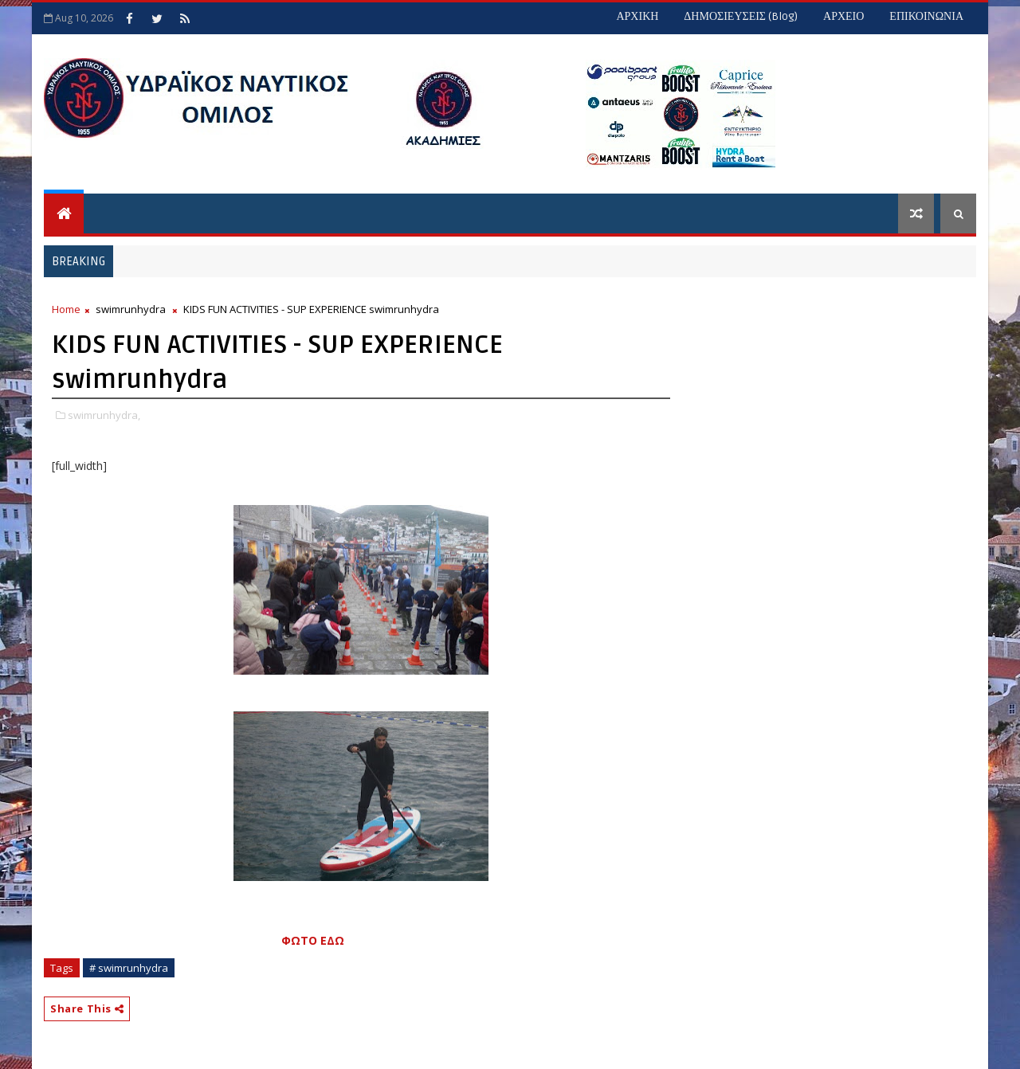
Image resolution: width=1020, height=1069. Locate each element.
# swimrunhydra (128, 968)
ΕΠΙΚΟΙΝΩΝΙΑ (926, 16)
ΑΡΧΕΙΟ (843, 16)
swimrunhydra (131, 309)
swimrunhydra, (104, 415)
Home (66, 309)
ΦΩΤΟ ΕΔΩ (312, 940)
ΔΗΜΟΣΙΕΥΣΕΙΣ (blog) (741, 16)
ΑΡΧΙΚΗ (637, 16)
